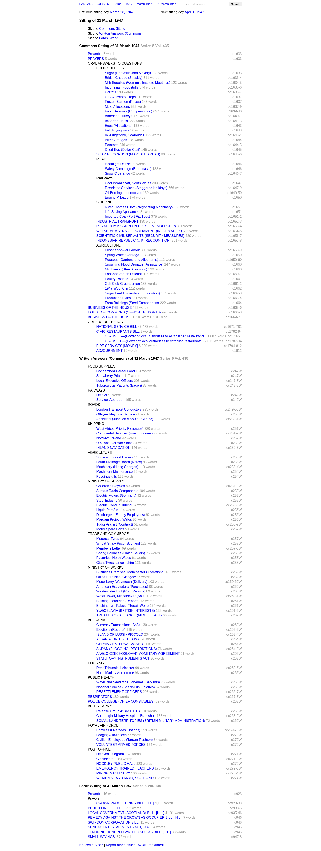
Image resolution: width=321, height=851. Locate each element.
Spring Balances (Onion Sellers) (120, 553)
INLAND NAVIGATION (113, 447)
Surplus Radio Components (117, 491)
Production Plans (118, 298)
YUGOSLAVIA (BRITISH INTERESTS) (125, 610)
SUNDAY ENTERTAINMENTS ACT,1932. (119, 827)
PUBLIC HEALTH (101, 677)
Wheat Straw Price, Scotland (118, 543)
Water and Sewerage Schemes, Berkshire (128, 682)
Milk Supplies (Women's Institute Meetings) (137, 82)
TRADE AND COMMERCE (108, 534)
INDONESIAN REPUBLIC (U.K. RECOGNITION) (133, 240)
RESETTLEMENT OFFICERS (119, 692)
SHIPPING (104, 202)
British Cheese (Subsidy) (124, 78)
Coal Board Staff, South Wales (128, 183)
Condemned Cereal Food (115, 371)
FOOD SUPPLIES (110, 68)
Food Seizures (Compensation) (128, 111)
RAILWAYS (105, 178)
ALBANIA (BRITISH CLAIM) (117, 639)
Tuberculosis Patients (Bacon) (119, 385)
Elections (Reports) (111, 629)
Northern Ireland (108, 438)
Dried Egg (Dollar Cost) (122, 149)
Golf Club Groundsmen (122, 283)
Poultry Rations (116, 279)
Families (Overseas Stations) (118, 730)
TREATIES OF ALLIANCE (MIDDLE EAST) (129, 615)
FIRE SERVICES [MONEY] (117, 346)
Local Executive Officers (114, 381)
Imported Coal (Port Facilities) (127, 216)
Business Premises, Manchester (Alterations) (130, 572)
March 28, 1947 (122, 12)
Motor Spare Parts (110, 529)
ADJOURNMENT (109, 350)
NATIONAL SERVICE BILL (116, 326)
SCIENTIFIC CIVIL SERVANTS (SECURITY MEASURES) (140, 236)
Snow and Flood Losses (114, 457)
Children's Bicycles (110, 486)
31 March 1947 (166, 4)
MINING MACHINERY (113, 773)
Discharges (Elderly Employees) (120, 515)
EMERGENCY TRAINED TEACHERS (125, 768)
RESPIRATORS (100, 697)
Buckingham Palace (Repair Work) (122, 605)
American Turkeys (118, 116)
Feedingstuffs (106, 476)
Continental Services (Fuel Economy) (124, 433)
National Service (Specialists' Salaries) (125, 687)
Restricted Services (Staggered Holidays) (136, 188)
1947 (129, 4)
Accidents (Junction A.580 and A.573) (124, 419)
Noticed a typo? (91, 845)
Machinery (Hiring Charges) (117, 467)
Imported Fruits (116, 121)
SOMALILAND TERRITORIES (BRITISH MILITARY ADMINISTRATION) (150, 720)
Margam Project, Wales (114, 519)
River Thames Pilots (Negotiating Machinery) (139, 207)
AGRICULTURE (108, 245)
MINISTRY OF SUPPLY (106, 481)
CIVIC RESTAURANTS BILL (118, 331)
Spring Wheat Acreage (122, 255)
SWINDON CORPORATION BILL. (114, 822)
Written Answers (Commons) (121, 33)
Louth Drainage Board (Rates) (119, 462)
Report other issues (121, 845)
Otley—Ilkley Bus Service (115, 414)
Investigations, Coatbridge (125, 135)
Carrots (110, 92)
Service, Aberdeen (110, 400)
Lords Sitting (108, 38)
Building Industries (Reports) (118, 601)
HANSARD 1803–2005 (94, 4)
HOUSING (96, 663)
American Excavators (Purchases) (122, 586)
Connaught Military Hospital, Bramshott (126, 716)
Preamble (95, 54)
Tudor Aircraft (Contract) (114, 524)
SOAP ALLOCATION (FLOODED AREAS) (128, 154)
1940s (117, 4)
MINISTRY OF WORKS (106, 567)
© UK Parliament (151, 845)
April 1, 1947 (194, 12)
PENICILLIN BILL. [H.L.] (106, 808)
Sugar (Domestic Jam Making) (128, 73)
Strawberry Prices (109, 376)
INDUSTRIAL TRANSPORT (117, 221)
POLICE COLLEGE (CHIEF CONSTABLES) (121, 701)
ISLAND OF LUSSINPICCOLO (119, 634)
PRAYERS (96, 59)
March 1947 (145, 4)
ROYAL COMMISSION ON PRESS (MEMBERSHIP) (136, 226)
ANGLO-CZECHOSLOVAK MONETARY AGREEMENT (138, 653)
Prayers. (94, 798)
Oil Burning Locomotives (123, 193)
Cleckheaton (105, 759)
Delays (101, 395)
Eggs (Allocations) (119, 125)
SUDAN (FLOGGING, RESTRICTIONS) (126, 649)
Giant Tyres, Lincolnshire (115, 562)
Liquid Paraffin (107, 510)
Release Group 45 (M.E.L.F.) (118, 711)
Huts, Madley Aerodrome (115, 673)
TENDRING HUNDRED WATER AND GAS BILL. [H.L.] (129, 832)
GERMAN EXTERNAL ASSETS (120, 644)
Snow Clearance (117, 173)
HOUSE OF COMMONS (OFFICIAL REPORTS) (124, 312)
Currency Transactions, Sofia (118, 625)
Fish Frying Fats (117, 130)
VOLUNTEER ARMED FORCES (121, 744)
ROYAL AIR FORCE (103, 725)
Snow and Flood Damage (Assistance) (134, 264)
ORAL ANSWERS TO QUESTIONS (115, 63)
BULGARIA (96, 620)
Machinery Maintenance (114, 471)
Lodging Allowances (111, 735)
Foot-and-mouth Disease (124, 274)
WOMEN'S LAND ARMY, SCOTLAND (125, 778)
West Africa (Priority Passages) (119, 428)
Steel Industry (106, 500)
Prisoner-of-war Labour (122, 250)
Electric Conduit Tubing (114, 505)
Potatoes (111, 145)
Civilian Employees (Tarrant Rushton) (124, 740)
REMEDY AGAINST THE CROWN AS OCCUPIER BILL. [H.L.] (135, 817)
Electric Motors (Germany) (116, 495)
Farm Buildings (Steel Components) (132, 303)
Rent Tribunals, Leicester (115, 668)
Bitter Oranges (116, 140)
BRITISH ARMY (100, 706)
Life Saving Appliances (122, 212)
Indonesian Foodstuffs (122, 87)
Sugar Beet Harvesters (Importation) (132, 293)
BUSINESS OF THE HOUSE (110, 307)
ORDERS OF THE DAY (106, 322)
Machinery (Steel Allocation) (126, 269)
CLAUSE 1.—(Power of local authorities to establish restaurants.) (154, 341)
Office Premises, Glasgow (116, 577)
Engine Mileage (117, 197)
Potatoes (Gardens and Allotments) (131, 260)
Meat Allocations (117, 106)
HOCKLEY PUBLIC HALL (115, 763)
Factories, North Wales (113, 558)
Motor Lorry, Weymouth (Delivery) (122, 582)
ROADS (102, 159)
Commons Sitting (112, 28)
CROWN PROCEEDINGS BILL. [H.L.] (125, 803)
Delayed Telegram (110, 754)
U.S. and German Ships (114, 443)
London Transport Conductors (119, 409)
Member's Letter (108, 548)
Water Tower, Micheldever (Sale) (121, 596)
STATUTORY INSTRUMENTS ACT (123, 658)
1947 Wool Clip (116, 288)
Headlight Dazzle (118, 164)
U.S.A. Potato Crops (120, 97)
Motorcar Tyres (107, 539)
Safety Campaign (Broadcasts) (128, 169)
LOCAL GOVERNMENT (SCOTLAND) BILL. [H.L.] (126, 813)
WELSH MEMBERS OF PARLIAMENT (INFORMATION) (139, 231)
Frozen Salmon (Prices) (123, 101)
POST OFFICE (99, 749)
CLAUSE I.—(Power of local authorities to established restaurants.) (156, 336)
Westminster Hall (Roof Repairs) (120, 591)
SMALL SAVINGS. (102, 837)
